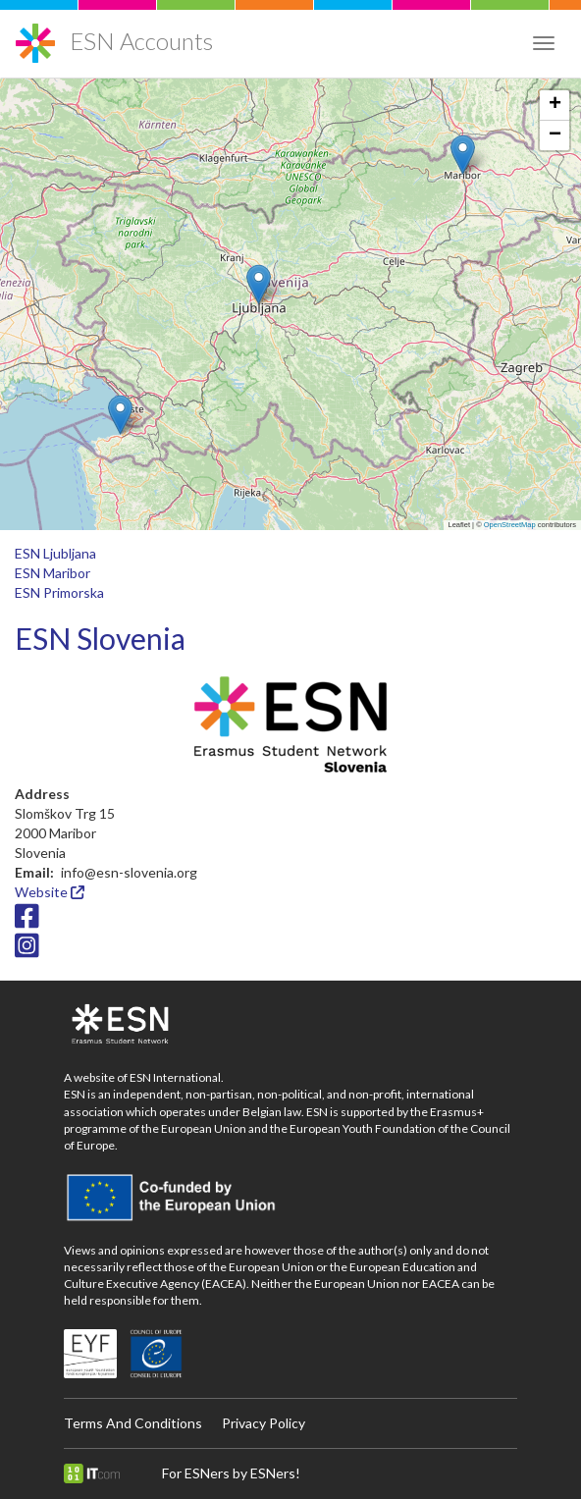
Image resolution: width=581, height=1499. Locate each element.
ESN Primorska (59, 592)
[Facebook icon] (27, 921)
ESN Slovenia (100, 638)
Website (49, 891)
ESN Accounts (141, 41)
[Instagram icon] (27, 949)
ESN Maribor (52, 572)
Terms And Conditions (133, 1423)
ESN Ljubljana (55, 553)
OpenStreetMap (510, 524)
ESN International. (177, 1077)
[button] (120, 415)
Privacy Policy (263, 1423)
